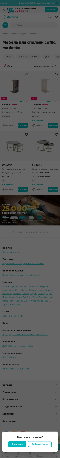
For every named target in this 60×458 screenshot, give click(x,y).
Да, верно (17, 444)
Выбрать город (40, 444)
